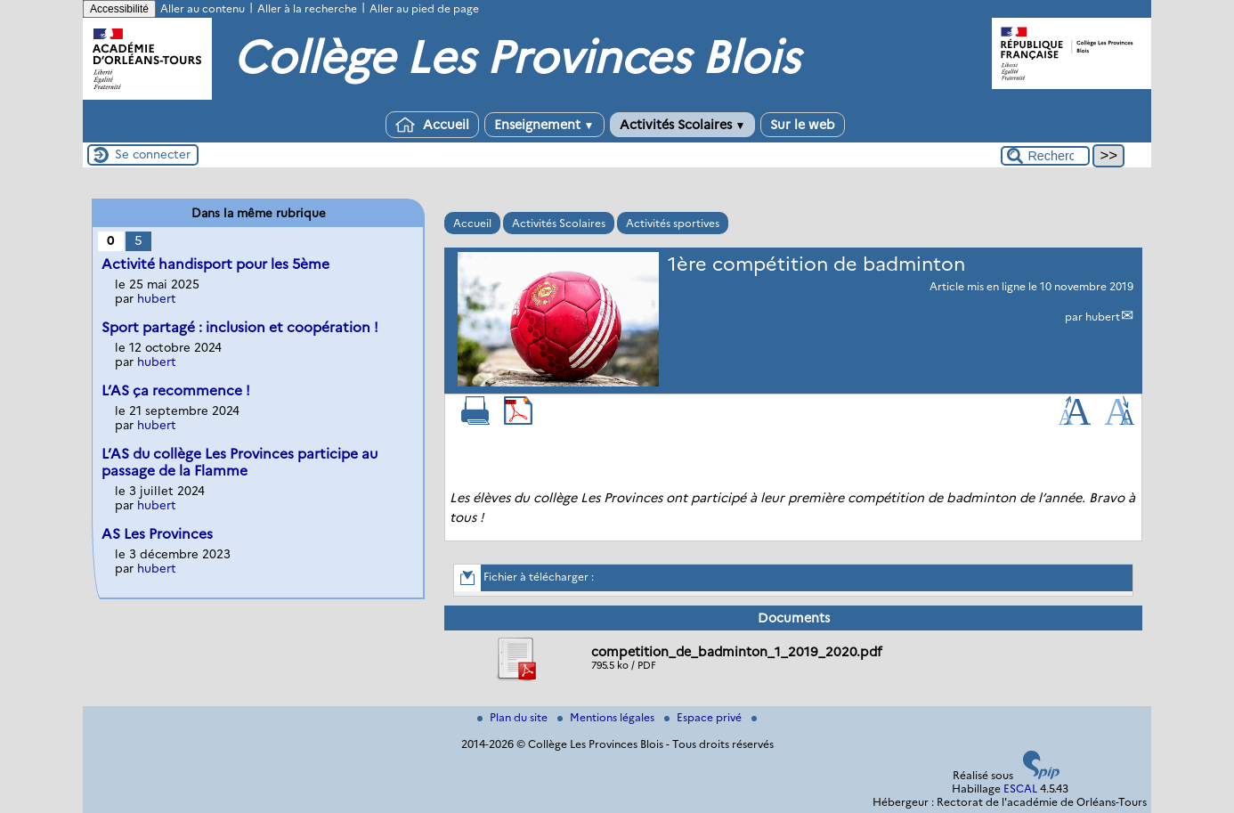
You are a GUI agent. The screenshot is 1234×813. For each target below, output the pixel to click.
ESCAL (1020, 788)
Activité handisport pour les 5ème (215, 264)
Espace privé (704, 717)
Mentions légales (607, 717)
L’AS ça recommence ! (175, 390)
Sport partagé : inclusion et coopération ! (239, 327)
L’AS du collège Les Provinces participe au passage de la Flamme (239, 462)
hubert (1102, 316)
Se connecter (153, 154)
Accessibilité (119, 9)
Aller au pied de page (424, 8)
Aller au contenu (202, 8)
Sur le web (802, 125)
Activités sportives (672, 223)
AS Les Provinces (157, 533)
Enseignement (544, 125)
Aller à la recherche (307, 8)
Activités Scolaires (683, 125)
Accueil (432, 125)
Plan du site (513, 717)
